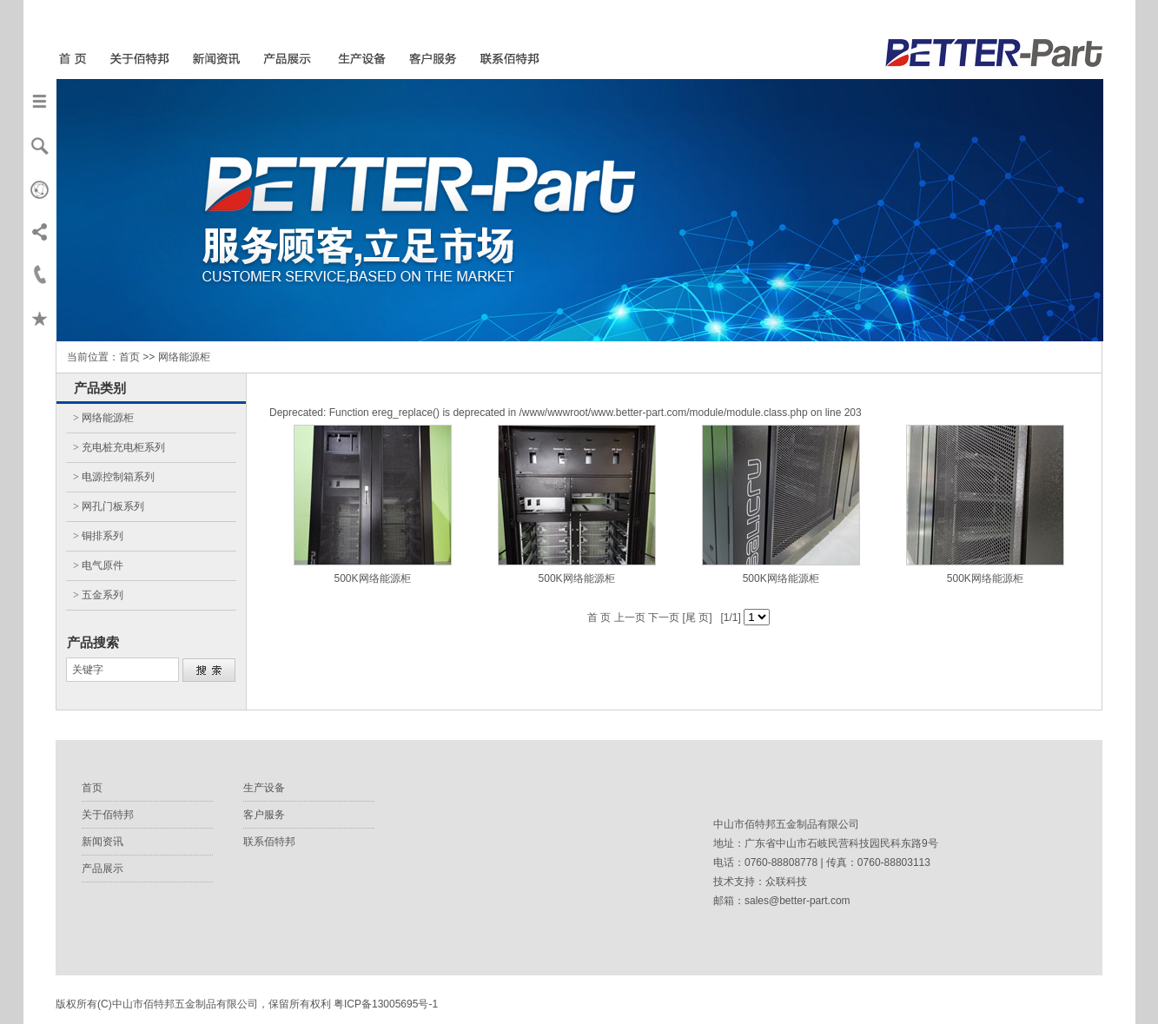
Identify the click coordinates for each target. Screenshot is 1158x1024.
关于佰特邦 (108, 815)
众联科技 (786, 881)
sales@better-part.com (797, 901)
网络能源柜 (108, 418)
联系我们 (39, 274)
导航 (39, 101)
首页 (92, 788)
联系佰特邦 (269, 842)
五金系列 (102, 595)
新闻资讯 (102, 842)
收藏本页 (39, 318)
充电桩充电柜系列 (123, 447)
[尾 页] (695, 617)
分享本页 (39, 231)
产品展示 (102, 868)
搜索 (39, 144)
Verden (39, 187)
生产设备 (264, 788)
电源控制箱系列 (118, 477)
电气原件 (102, 565)
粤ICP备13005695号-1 (386, 1004)
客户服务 (264, 815)
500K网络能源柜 (372, 578)
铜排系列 (102, 536)
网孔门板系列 (113, 506)
